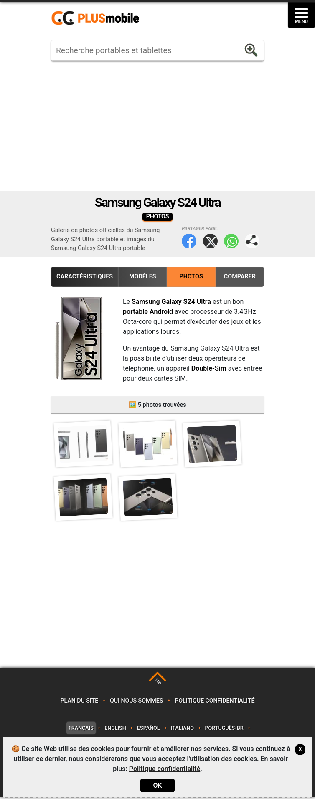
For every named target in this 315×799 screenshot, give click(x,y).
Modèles (142, 276)
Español (148, 729)
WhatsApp (231, 241)
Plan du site (80, 702)
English (115, 729)
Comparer (240, 276)
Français (81, 729)
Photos (191, 276)
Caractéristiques (84, 276)
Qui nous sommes (136, 702)
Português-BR (224, 729)
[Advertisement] (157, 126)
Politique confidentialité (214, 702)
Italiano (182, 729)
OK (157, 785)
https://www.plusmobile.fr (98, 18)
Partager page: (252, 241)
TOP (158, 683)
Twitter (210, 241)
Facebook (189, 241)
